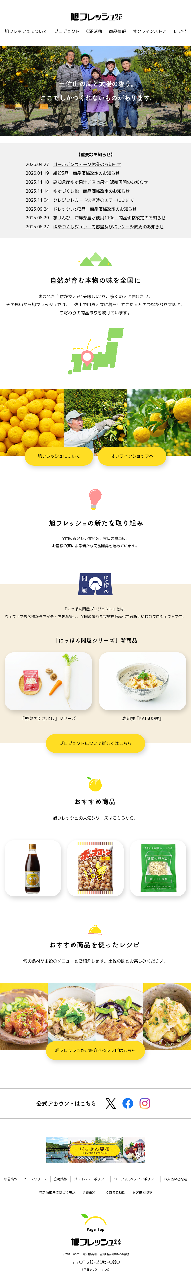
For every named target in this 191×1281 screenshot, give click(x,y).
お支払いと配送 (175, 1179)
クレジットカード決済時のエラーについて (93, 200)
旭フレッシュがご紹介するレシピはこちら (95, 1050)
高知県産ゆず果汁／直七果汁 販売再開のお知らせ (100, 182)
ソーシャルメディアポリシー (135, 1179)
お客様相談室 (142, 1192)
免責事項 (89, 1192)
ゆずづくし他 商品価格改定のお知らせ (91, 191)
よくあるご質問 (114, 1192)
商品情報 (117, 31)
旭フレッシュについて (26, 31)
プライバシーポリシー (90, 1179)
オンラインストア (150, 31)
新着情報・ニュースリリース (25, 1179)
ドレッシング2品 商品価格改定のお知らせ (95, 209)
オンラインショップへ (132, 456)
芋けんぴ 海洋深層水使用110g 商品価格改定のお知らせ (109, 218)
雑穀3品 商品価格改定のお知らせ (86, 173)
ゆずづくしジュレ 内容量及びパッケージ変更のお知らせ (108, 227)
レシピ (180, 31)
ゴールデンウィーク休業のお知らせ (87, 164)
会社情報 (60, 1179)
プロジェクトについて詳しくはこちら (95, 743)
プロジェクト (67, 31)
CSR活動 (94, 31)
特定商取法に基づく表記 (57, 1192)
